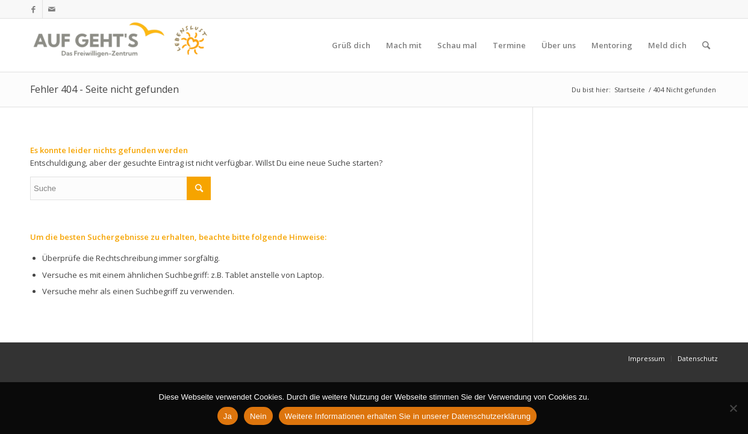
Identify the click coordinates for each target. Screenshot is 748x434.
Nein (258, 416)
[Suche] (706, 45)
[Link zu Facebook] (33, 9)
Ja (227, 416)
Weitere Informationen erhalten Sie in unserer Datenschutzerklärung (408, 416)
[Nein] (733, 408)
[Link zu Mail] (52, 9)
